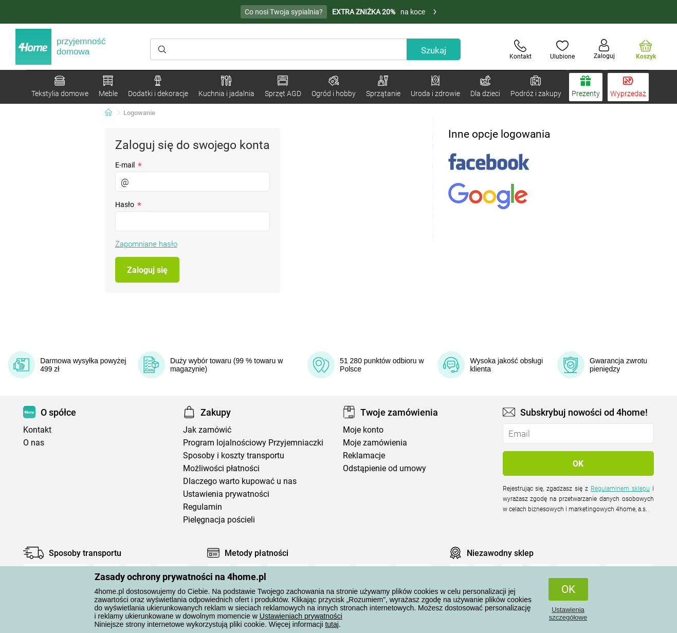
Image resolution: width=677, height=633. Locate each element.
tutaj (331, 624)
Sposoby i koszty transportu (233, 455)
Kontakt (37, 430)
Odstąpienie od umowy (384, 468)
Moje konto (363, 430)
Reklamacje (364, 455)
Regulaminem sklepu (620, 488)
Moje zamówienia (375, 442)
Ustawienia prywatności (226, 494)
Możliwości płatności (221, 468)
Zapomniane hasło (146, 244)
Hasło (128, 204)
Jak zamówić (207, 430)
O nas (33, 442)
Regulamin (202, 507)
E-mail (128, 164)
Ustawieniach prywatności (301, 616)
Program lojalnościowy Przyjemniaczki (253, 442)
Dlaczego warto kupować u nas (240, 481)
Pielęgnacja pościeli (219, 520)
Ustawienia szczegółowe (568, 613)
